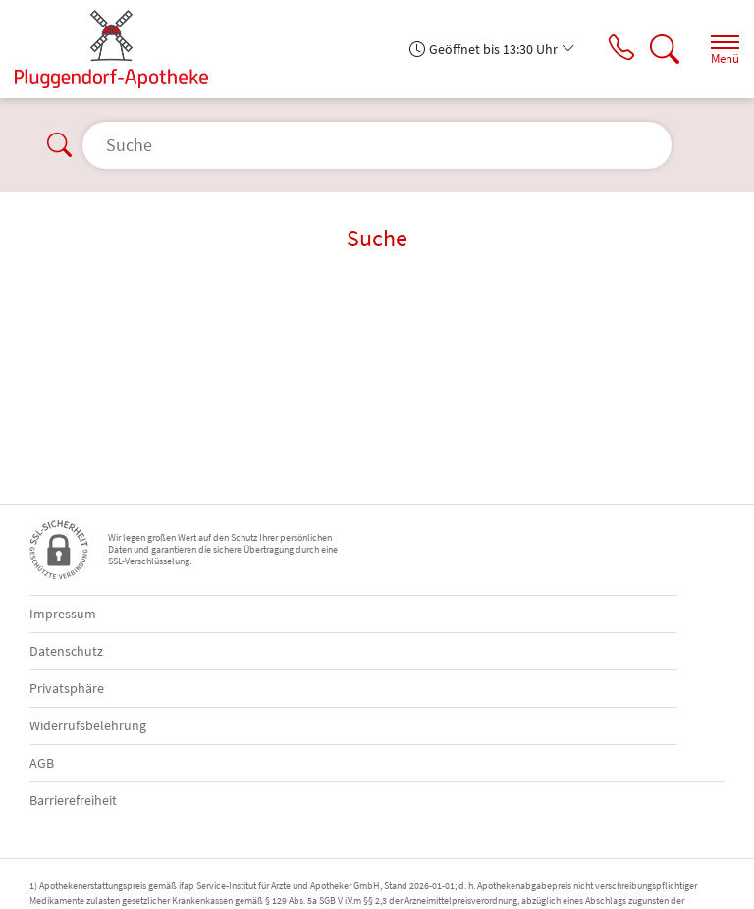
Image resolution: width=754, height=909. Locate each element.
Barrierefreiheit (73, 800)
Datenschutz (66, 651)
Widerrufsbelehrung (87, 725)
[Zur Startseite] (119, 49)
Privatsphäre (66, 688)
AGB (41, 763)
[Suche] (660, 49)
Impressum (62, 613)
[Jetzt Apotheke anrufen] (615, 49)
